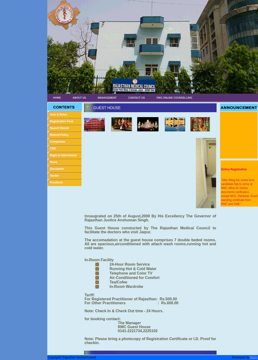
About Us (79, 97)
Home (57, 97)
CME (53, 148)
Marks (254, 357)
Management (107, 97)
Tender (54, 175)
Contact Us (136, 97)
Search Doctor (59, 128)
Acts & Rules (58, 114)
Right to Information (63, 155)
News (53, 162)
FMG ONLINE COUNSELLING (174, 97)
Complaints (57, 141)
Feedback (56, 182)
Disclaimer (57, 169)
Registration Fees (62, 121)
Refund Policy (59, 135)
